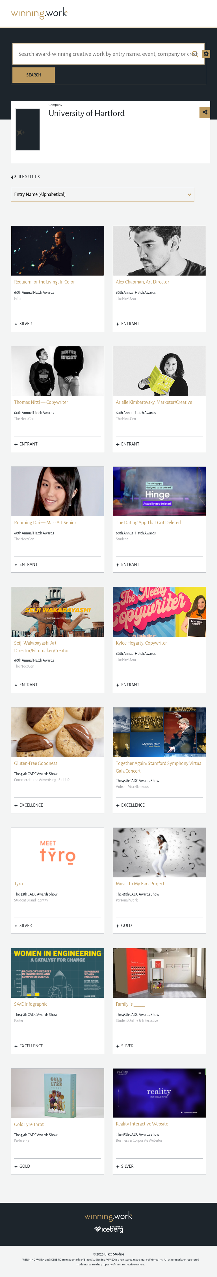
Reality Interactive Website (142, 1124)
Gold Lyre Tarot (29, 1124)
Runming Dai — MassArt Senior (45, 522)
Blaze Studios (114, 1254)
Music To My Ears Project (140, 883)
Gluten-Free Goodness (35, 763)
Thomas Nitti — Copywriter (41, 402)
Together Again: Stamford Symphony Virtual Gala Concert (159, 767)
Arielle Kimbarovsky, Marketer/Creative (154, 402)
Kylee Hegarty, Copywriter (141, 643)
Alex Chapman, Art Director (142, 282)
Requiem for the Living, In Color (44, 282)
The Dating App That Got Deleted (148, 522)
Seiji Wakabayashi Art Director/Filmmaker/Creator (41, 647)
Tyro (18, 883)
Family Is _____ (130, 1004)
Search (33, 75)
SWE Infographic (30, 1004)
